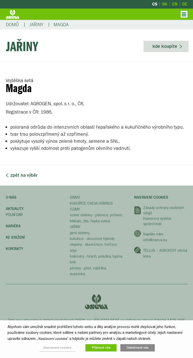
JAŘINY (75, 226)
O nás (11, 197)
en (174, 4)
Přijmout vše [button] (101, 348)
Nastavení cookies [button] (57, 348)
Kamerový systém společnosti (157, 221)
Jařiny (36, 25)
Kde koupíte (165, 46)
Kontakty (14, 248)
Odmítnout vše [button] (138, 348)
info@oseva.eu (155, 239)
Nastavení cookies (151, 197)
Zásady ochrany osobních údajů (163, 210)
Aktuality (15, 208)
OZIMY (75, 209)
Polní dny (14, 214)
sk (164, 4)
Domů (12, 25)
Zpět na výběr (23, 175)
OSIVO (75, 197)
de (184, 4)
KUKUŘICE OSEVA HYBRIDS (91, 203)
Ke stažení (15, 237)
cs (154, 4)
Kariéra (13, 226)
